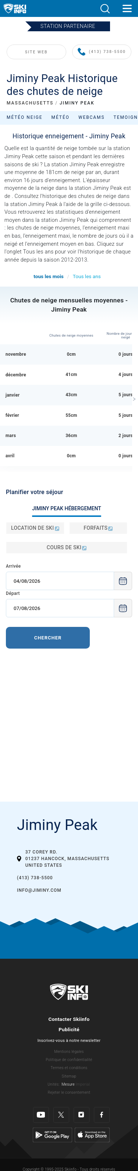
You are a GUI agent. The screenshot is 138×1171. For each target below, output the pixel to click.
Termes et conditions (68, 1068)
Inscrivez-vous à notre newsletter (69, 1040)
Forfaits (98, 528)
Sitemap (69, 1076)
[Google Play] (52, 1134)
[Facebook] (102, 1115)
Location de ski (35, 528)
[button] (105, 8)
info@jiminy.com (39, 890)
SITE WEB (36, 52)
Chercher (48, 637)
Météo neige (25, 117)
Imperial (83, 1084)
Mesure (67, 1084)
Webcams (91, 117)
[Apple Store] (92, 1134)
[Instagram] (81, 1115)
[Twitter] (61, 1115)
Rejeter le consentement (69, 1092)
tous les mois (48, 276)
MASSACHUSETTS (30, 103)
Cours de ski (66, 547)
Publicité (69, 1029)
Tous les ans (87, 276)
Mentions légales (69, 1052)
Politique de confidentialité (69, 1060)
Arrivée (13, 566)
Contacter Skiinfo (69, 1019)
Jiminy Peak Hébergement (66, 508)
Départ (13, 593)
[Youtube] (41, 1115)
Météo (61, 117)
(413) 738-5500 (102, 52)
